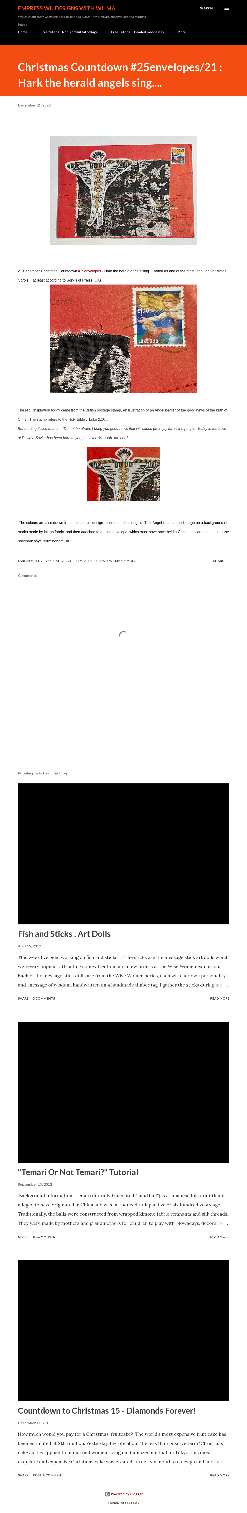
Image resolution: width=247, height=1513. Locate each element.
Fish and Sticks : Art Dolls (64, 934)
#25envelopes (42, 561)
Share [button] (218, 561)
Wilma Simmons (122, 561)
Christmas (77, 561)
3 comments (44, 998)
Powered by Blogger (124, 1494)
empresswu (98, 561)
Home (22, 32)
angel (61, 561)
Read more (219, 998)
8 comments (44, 1237)
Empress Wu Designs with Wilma (66, 8)
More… (182, 32)
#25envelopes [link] (89, 271)
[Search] (206, 8)
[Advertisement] (123, 731)
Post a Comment (48, 1475)
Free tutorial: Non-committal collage (69, 32)
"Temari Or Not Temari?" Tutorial (78, 1172)
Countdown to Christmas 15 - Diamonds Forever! (107, 1410)
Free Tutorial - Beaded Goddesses (137, 32)
